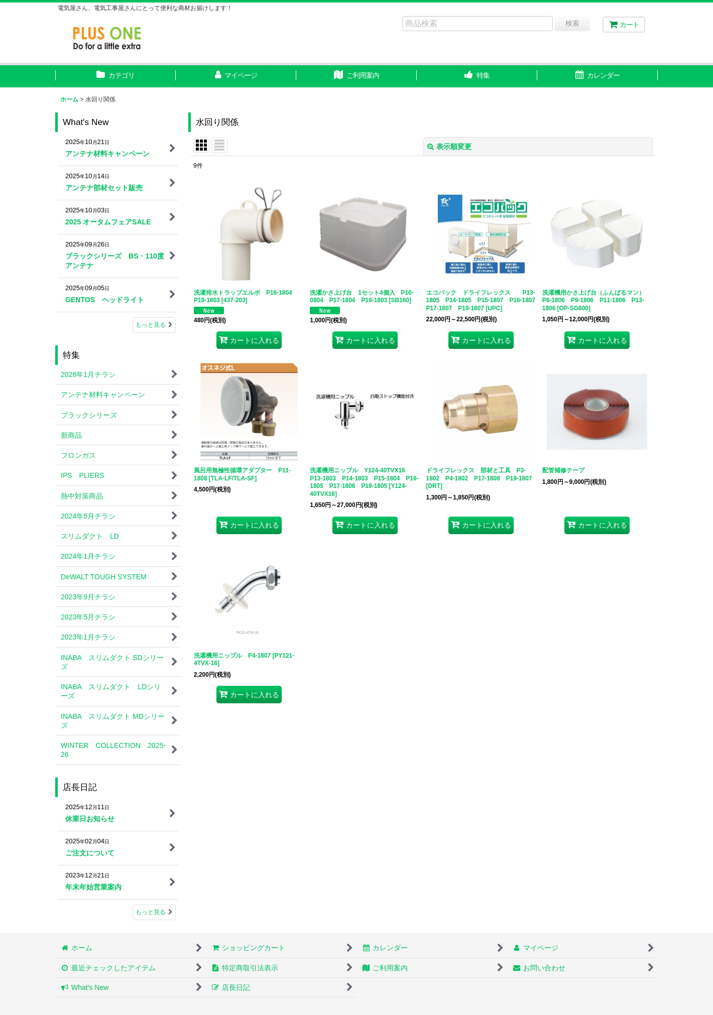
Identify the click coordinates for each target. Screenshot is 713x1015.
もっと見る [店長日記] (154, 912)
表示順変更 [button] (449, 147)
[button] (477, 76)
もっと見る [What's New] (154, 324)
